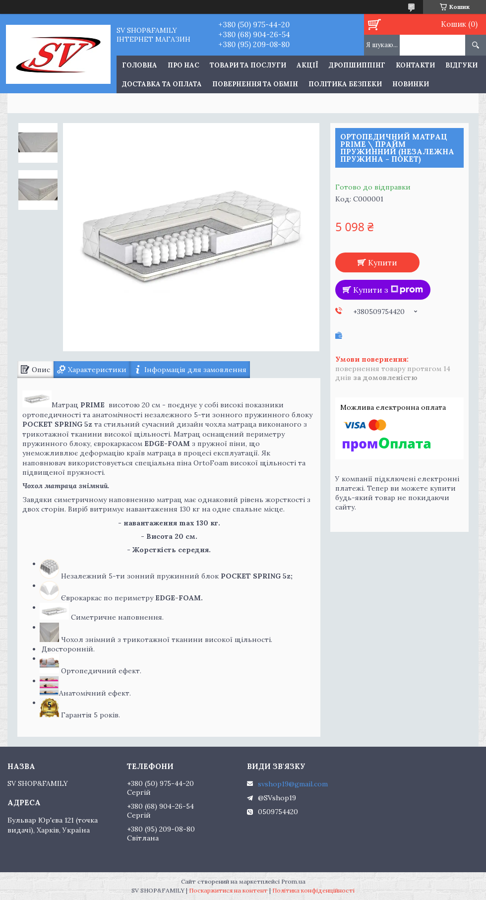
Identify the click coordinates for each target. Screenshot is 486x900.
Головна (139, 65)
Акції (307, 65)
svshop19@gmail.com (293, 783)
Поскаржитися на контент (228, 890)
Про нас (183, 65)
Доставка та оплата (162, 84)
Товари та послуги (248, 65)
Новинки (410, 84)
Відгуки (461, 65)
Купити (382, 262)
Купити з (388, 290)
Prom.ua (293, 881)
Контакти (415, 65)
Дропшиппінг (357, 65)
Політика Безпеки (345, 84)
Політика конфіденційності (313, 890)
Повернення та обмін (255, 84)
